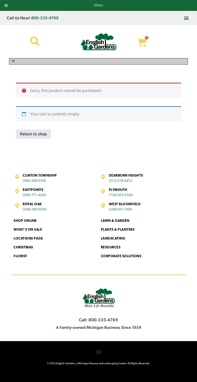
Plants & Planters (118, 230)
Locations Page (28, 238)
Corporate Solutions (121, 256)
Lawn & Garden (115, 221)
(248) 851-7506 (120, 209)
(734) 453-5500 (121, 195)
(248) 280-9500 (34, 209)
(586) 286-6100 (34, 181)
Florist (20, 256)
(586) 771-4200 (34, 195)
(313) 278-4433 (120, 181)
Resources (111, 247)
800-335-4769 (44, 17)
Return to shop (33, 134)
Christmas (23, 247)
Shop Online (25, 221)
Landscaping (113, 238)
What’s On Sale (28, 230)
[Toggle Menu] (98, 61)
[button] (186, 18)
